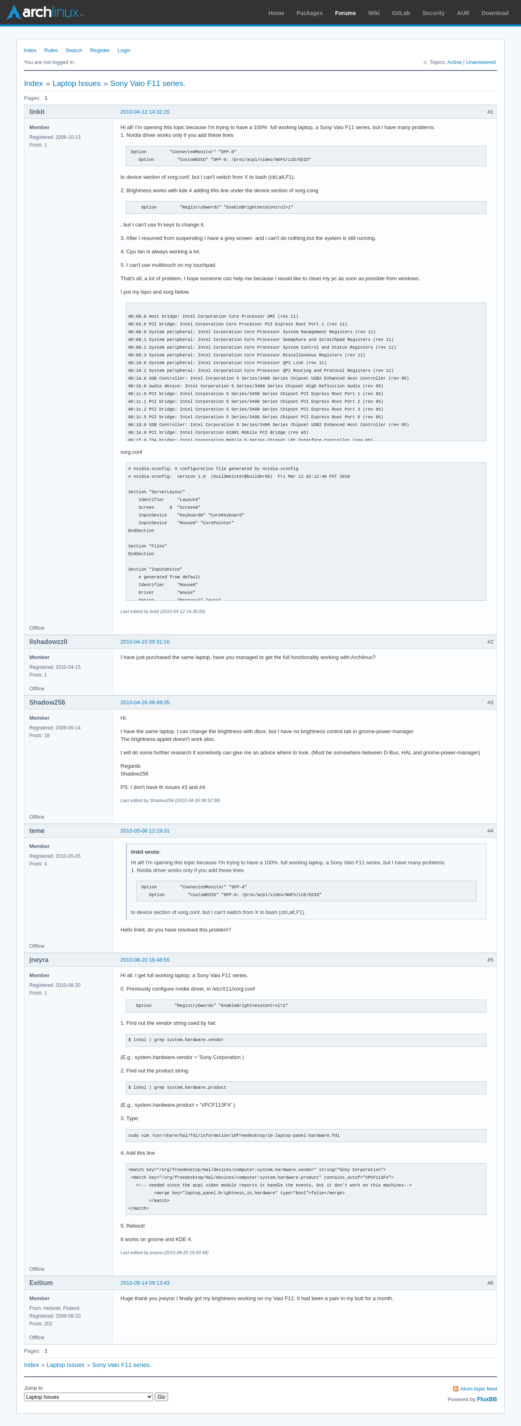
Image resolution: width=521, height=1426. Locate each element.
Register (99, 50)
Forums (345, 13)
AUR (463, 13)
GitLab (401, 13)
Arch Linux (44, 12)
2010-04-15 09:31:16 (145, 642)
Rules (51, 50)
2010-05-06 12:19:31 (145, 831)
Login (124, 50)
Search (74, 50)
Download (495, 13)
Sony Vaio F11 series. (147, 83)
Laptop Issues (77, 83)
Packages (310, 13)
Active (454, 62)
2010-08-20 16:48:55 (145, 960)
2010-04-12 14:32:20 (145, 112)
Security (433, 13)
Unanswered (481, 62)
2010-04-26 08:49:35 (145, 702)
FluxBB (487, 1399)
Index (30, 50)
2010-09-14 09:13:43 (145, 1283)
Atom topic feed (478, 1389)
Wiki (374, 13)
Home (277, 13)
